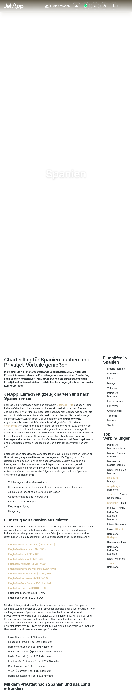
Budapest (112, 537)
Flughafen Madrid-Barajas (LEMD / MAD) (31, 544)
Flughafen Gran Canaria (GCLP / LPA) (29, 583)
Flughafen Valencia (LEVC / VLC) (27, 563)
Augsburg (112, 486)
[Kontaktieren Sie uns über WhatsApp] (86, 6)
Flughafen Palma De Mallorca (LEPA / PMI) (32, 568)
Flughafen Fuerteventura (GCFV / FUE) (30, 573)
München (112, 502)
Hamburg (112, 477)
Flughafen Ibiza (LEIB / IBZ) (23, 554)
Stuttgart (112, 494)
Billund (119, 528)
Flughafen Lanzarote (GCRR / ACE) (28, 578)
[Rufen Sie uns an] (95, 6)
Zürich (111, 563)
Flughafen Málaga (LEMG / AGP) (26, 559)
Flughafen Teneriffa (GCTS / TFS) (27, 588)
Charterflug (10, 425)
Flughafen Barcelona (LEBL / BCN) (27, 549)
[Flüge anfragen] (57, 6)
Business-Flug (65, 404)
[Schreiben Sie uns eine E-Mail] (76, 6)
